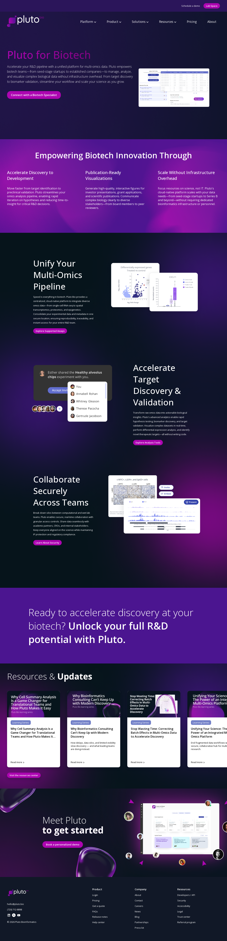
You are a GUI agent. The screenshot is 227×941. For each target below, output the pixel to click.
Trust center (183, 916)
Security (181, 900)
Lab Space (211, 5)
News (138, 911)
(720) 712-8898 (14, 909)
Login (95, 895)
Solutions (140, 21)
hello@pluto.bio (15, 904)
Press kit (139, 927)
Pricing (192, 21)
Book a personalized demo (62, 844)
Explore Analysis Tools (148, 442)
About (211, 21)
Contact (139, 900)
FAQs (95, 911)
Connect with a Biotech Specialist (34, 95)
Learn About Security (47, 542)
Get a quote (98, 906)
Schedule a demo (190, 5)
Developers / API (186, 895)
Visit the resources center (24, 775)
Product (114, 21)
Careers (139, 906)
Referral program (186, 922)
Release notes (100, 916)
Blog (137, 916)
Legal (180, 911)
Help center (98, 922)
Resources (167, 21)
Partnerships (142, 922)
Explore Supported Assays (50, 331)
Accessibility (183, 906)
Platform (88, 21)
